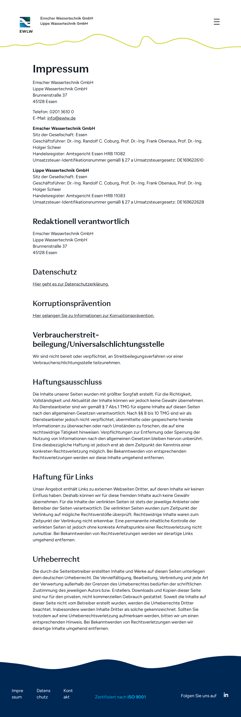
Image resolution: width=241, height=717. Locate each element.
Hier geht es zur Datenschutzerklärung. (71, 284)
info (51, 118)
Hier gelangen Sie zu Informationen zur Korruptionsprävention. (93, 315)
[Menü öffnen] (216, 22)
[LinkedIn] (225, 695)
